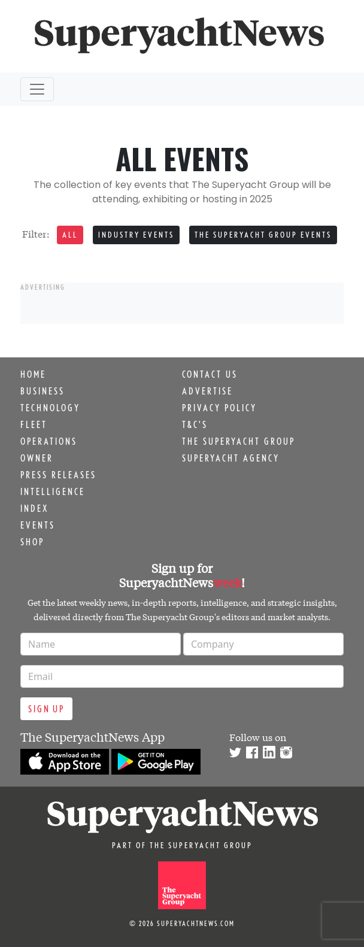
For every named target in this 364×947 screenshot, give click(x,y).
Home (33, 374)
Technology (50, 407)
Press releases (58, 474)
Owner (36, 458)
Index (34, 508)
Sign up (46, 708)
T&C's (195, 424)
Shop (32, 541)
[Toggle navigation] (37, 89)
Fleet (33, 424)
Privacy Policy (219, 407)
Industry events (136, 234)
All (70, 234)
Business (42, 391)
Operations (48, 441)
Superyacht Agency (231, 458)
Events (37, 525)
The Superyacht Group (238, 441)
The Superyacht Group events (263, 234)
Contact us (210, 374)
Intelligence (52, 491)
